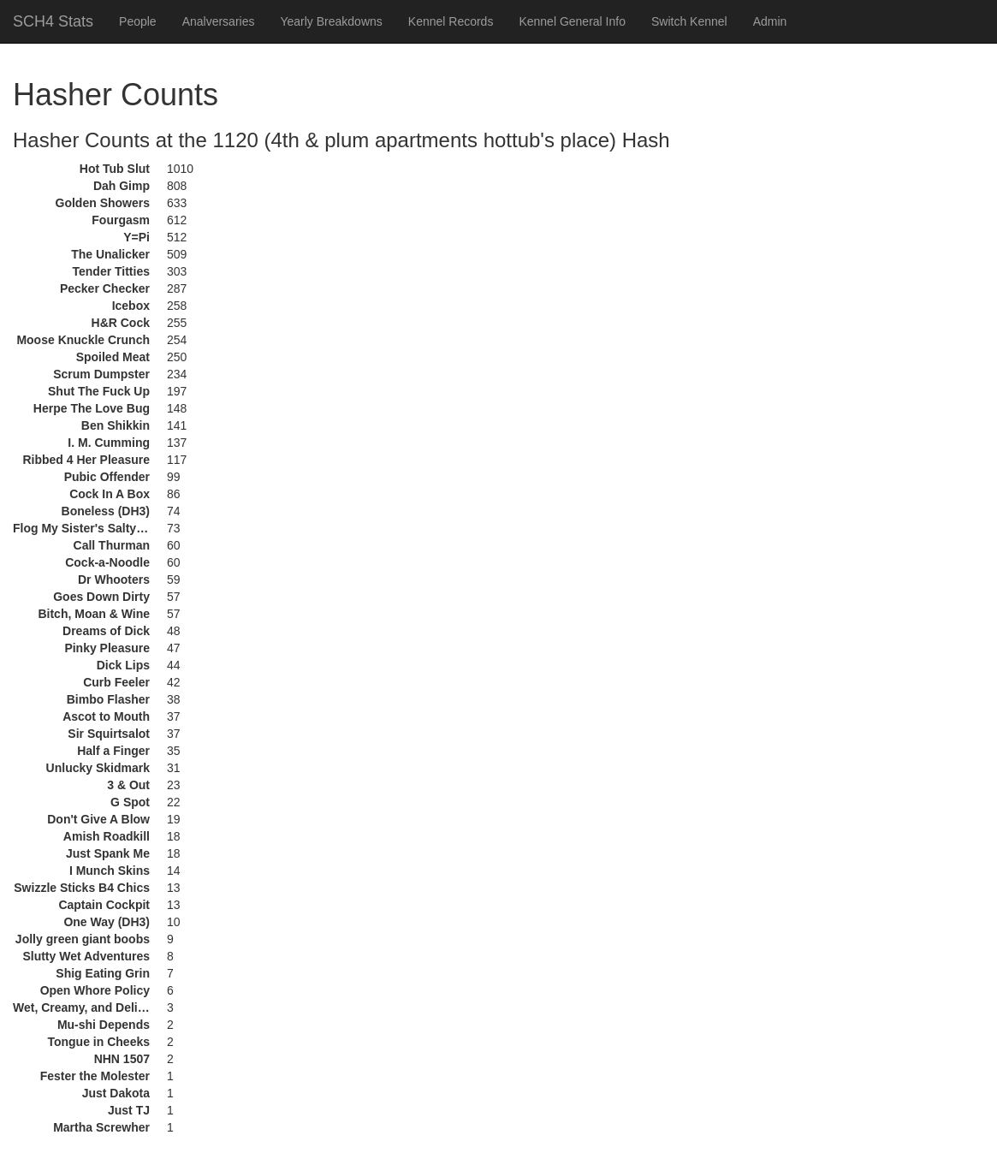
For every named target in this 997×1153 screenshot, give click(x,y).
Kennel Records (451, 21)
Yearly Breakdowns (331, 21)
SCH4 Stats (53, 21)
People (138, 21)
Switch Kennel (689, 21)
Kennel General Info (572, 21)
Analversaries (218, 21)
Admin (770, 21)
